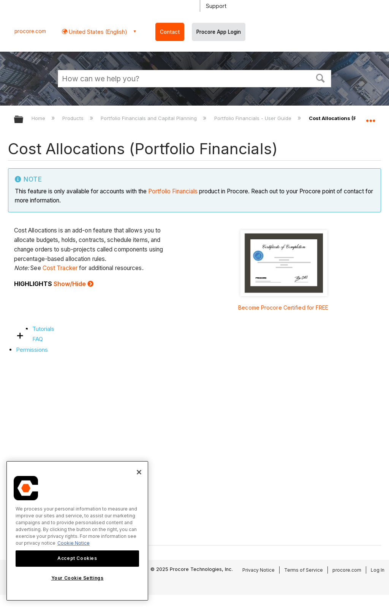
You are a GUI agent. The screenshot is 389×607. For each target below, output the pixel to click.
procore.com (30, 31)
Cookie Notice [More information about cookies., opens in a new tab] (73, 543)
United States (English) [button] (97, 31)
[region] (77, 531)
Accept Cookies (77, 558)
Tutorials (43, 328)
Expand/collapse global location (370, 117)
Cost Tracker (60, 268)
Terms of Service (303, 570)
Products (73, 118)
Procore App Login (218, 32)
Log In (377, 570)
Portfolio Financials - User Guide (253, 118)
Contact (170, 32)
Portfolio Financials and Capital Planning (149, 118)
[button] (320, 77)
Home (39, 118)
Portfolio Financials (173, 191)
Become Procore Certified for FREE (283, 307)
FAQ (37, 339)
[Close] (139, 472)
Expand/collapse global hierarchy (23, 119)
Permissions (32, 349)
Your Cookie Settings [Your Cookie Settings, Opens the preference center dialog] (77, 578)
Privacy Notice (258, 570)
